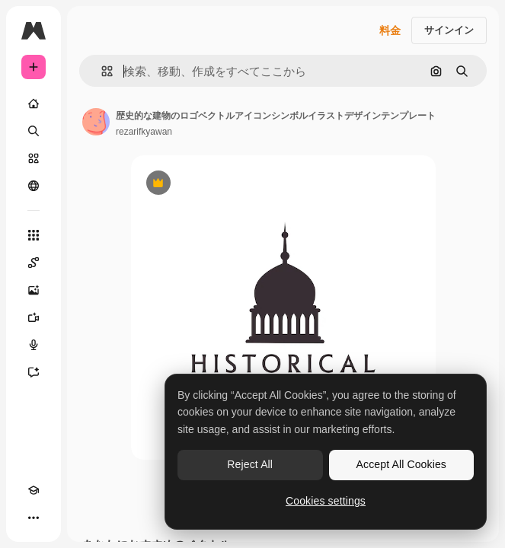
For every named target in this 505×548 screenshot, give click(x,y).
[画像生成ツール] (33, 290)
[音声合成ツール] (33, 345)
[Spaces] (33, 262)
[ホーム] (33, 103)
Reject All (250, 464)
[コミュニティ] (33, 186)
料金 (390, 30)
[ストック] (33, 158)
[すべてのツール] (33, 235)
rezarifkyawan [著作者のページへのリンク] (144, 131)
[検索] (33, 131)
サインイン (449, 30)
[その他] (33, 517)
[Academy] (33, 490)
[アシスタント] (33, 372)
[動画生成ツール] (33, 317)
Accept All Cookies (401, 464)
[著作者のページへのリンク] (96, 121)
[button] (101, 71)
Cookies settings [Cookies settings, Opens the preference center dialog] (326, 501)
